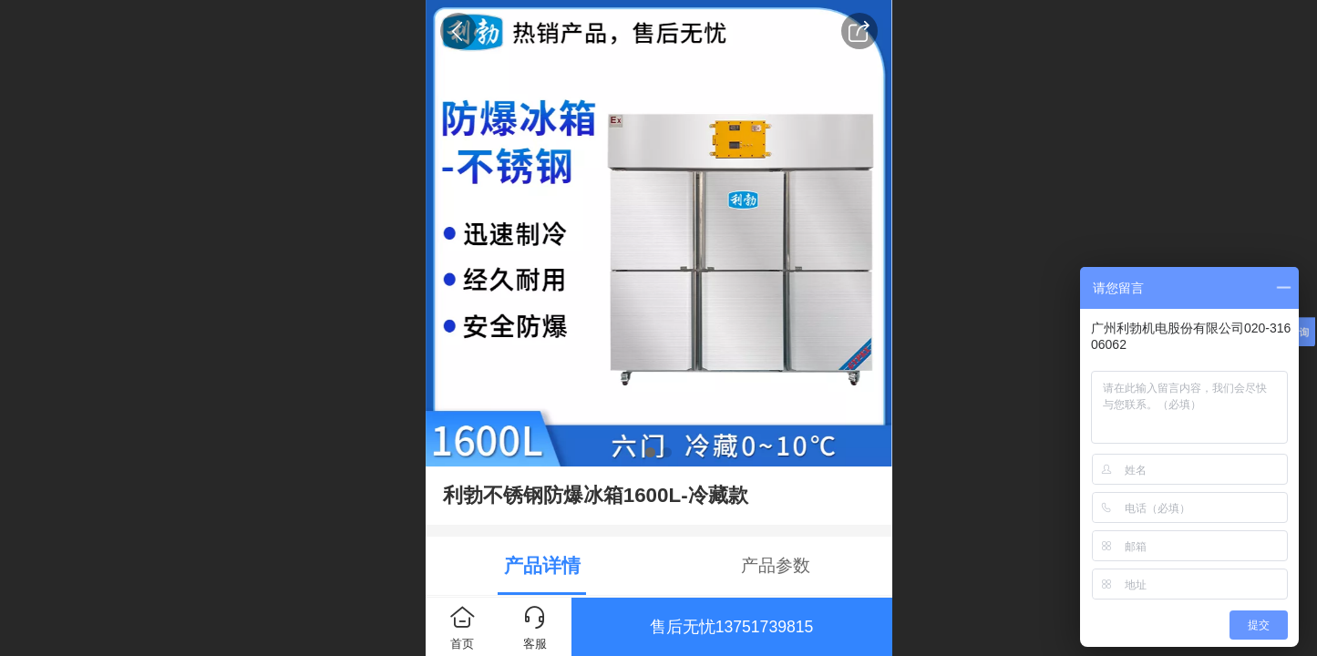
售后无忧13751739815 (732, 627)
